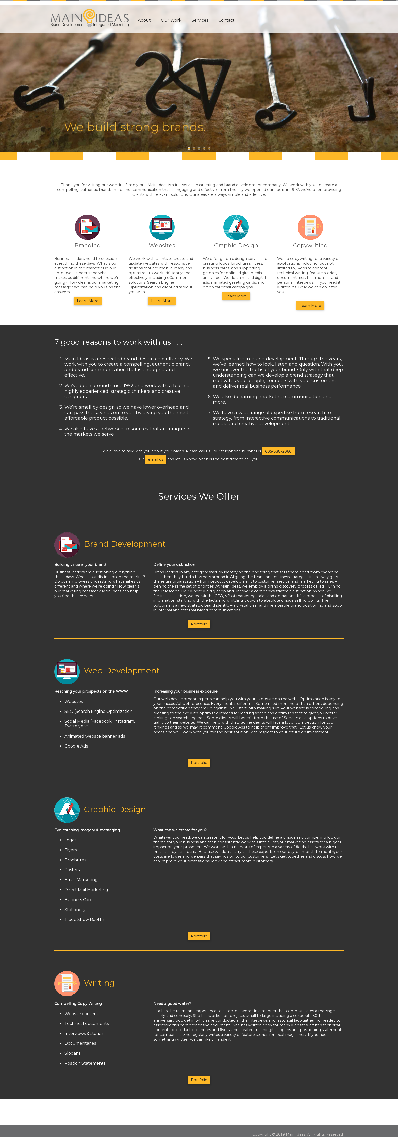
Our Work (171, 20)
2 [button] (193, 148)
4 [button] (204, 148)
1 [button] (188, 148)
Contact (226, 20)
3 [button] (199, 148)
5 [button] (209, 148)
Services (200, 20)
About (144, 20)
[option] (199, 76)
